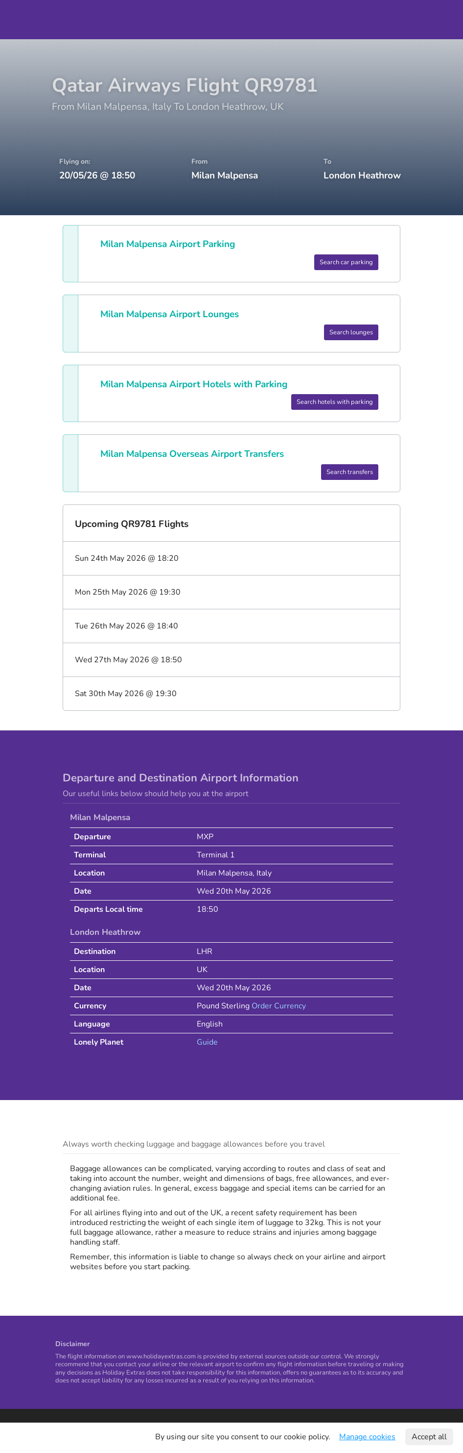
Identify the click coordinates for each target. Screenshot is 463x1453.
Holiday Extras (30, 19)
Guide (207, 1042)
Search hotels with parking (335, 402)
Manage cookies (367, 1437)
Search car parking (346, 262)
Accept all (429, 1436)
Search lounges (351, 332)
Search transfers (349, 472)
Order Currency (279, 1006)
